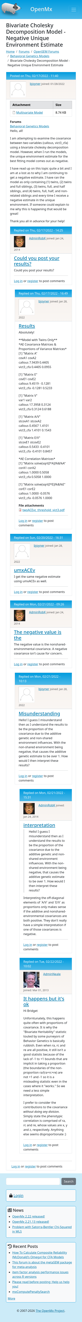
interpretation (39, 825)
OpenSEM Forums (46, 51)
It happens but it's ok (43, 1001)
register (32, 281)
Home (10, 51)
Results (27, 326)
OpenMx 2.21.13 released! (30, 1222)
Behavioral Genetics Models (29, 56)
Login (18, 1195)
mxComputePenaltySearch (31, 1292)
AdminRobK (37, 238)
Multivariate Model (29, 112)
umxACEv (24, 570)
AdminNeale (52, 974)
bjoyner (35, 84)
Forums (24, 51)
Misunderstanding (39, 713)
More (11, 1298)
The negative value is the (37, 635)
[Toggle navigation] (73, 9)
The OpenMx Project (50, 1311)
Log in (18, 281)
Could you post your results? (36, 261)
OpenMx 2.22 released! (28, 1216)
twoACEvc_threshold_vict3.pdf (43, 510)
